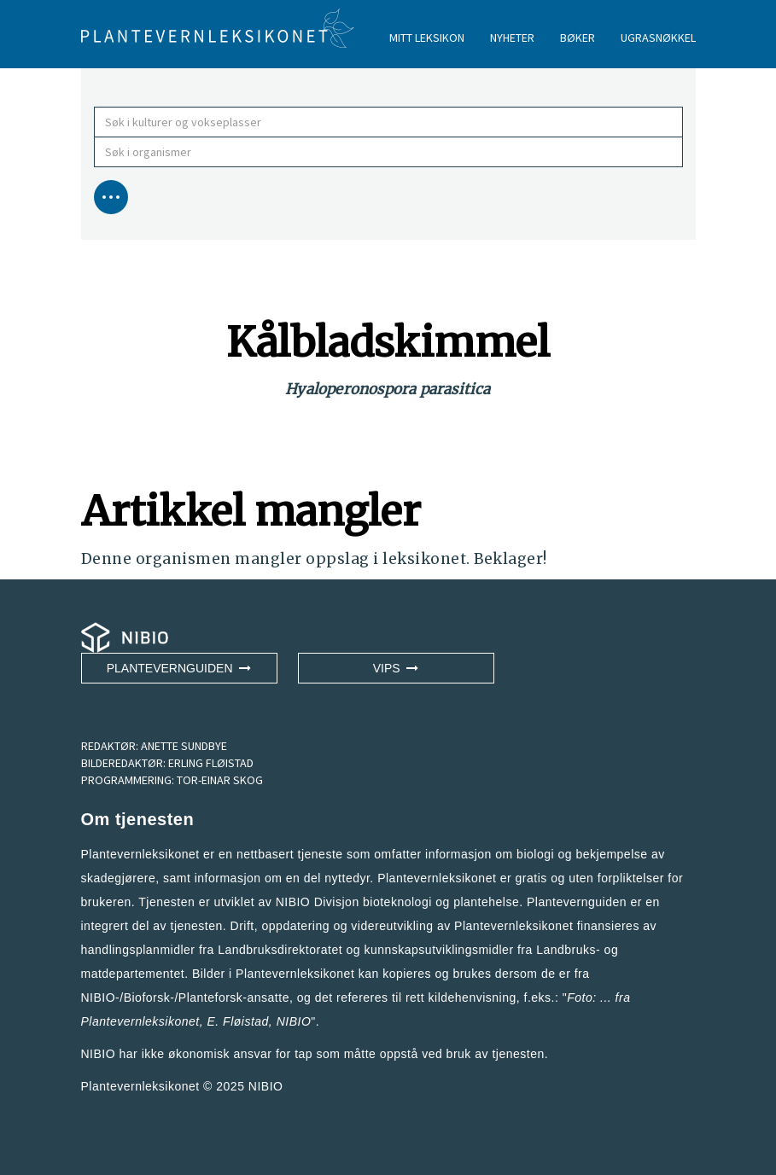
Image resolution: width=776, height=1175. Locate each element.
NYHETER (512, 37)
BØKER (577, 37)
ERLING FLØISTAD (211, 763)
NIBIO (265, 1086)
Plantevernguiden (179, 668)
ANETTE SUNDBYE (184, 745)
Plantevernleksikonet (140, 1021)
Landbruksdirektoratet (280, 950)
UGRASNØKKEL (658, 37)
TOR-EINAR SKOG (220, 780)
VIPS (396, 668)
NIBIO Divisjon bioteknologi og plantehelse (398, 902)
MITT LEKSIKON (426, 37)
